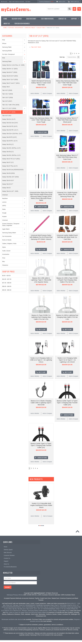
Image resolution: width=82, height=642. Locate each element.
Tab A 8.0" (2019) (7, 90)
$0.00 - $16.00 (6, 275)
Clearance (5, 265)
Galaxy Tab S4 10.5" (8, 180)
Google (4, 213)
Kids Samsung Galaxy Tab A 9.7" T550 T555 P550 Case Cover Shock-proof (67, 120)
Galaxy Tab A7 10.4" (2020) (10, 79)
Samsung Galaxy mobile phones (38, 610)
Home (5, 27)
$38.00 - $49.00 (6, 286)
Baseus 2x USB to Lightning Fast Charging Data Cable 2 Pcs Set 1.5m (67, 317)
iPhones (24, 610)
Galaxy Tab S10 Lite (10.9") (10, 122)
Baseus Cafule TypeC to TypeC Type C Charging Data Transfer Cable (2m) (67, 402)
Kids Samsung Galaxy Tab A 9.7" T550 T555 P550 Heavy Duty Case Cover (67, 157)
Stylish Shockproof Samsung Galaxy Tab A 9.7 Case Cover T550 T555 (41, 83)
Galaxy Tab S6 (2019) (8, 173)
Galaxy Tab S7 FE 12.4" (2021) (11, 159)
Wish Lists (62, 1)
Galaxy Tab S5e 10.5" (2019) (10, 177)
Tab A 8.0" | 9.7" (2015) (8, 112)
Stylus (4, 247)
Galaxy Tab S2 (6, 187)
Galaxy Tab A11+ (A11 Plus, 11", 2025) (13, 65)
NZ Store (28, 1)
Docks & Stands (6, 240)
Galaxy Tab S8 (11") (8, 151)
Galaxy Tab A (41, 27)
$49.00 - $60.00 (6, 290)
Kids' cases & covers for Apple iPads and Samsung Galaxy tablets (26, 612)
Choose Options (42, 132)
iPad (3, 40)
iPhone (4, 43)
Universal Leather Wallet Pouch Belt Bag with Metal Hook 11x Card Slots (67, 237)
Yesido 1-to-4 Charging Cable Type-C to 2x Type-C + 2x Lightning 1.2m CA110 (67, 360)
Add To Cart (42, 249)
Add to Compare (47, 93)
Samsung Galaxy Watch (9, 232)
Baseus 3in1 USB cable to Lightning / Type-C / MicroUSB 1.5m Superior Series (41, 280)
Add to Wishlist (35, 93)
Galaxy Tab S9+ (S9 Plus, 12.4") (11, 148)
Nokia (4, 209)
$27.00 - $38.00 (6, 283)
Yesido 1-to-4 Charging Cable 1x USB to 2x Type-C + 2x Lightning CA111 (41, 360)
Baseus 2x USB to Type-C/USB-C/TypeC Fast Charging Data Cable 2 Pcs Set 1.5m (67, 280)
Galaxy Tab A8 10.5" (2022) (10, 76)
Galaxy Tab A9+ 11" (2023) (10, 68)
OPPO (4, 205)
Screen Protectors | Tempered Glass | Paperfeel (10, 224)
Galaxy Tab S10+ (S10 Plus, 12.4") (12, 133)
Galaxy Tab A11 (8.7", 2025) (10, 191)
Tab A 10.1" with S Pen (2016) (10, 105)
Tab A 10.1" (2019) (7, 94)
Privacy (15, 595)
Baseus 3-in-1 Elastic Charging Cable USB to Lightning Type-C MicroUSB (41, 402)
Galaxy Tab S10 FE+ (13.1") (10, 130)
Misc (3, 261)
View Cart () (75, 1)
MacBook (5, 198)
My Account (4, 1)
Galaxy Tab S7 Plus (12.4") (10, 166)
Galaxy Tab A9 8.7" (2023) (9, 72)
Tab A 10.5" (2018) (7, 97)
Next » (79, 53)
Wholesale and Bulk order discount (12, 619)
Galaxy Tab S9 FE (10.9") (9, 137)
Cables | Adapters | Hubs (9, 243)
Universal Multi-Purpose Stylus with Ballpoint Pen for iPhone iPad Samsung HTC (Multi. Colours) (41, 237)
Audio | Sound (6, 251)
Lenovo (4, 202)
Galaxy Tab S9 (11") (8, 144)
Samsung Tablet (30, 27)
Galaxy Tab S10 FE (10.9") (9, 126)
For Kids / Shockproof (15, 27)
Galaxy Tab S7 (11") (8, 162)
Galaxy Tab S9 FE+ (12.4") (9, 141)
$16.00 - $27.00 (6, 279)
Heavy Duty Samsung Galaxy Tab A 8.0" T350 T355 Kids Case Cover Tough (41, 120)
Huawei (4, 216)
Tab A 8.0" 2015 (6, 115)
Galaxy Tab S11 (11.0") (8, 119)
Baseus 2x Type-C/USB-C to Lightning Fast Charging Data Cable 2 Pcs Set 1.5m (41, 317)
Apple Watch (6, 229)
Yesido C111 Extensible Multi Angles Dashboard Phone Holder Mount (41, 505)
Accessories (5, 254)
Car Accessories (7, 236)
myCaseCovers (16, 9)
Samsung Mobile (7, 50)
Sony (3, 258)
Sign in (11, 1)
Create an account (19, 1)
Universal (5, 195)
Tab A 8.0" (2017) (7, 101)
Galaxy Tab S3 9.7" (7, 184)
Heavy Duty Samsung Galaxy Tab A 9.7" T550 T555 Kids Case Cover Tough (67, 83)
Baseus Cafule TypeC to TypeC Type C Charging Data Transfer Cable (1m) (41, 445)
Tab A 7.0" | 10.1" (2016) (9, 108)
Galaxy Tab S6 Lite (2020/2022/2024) (12, 169)
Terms (20, 595)
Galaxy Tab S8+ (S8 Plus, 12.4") (11, 155)
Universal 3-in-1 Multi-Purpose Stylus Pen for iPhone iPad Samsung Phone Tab (67, 194)
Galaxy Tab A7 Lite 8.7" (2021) (11, 83)
